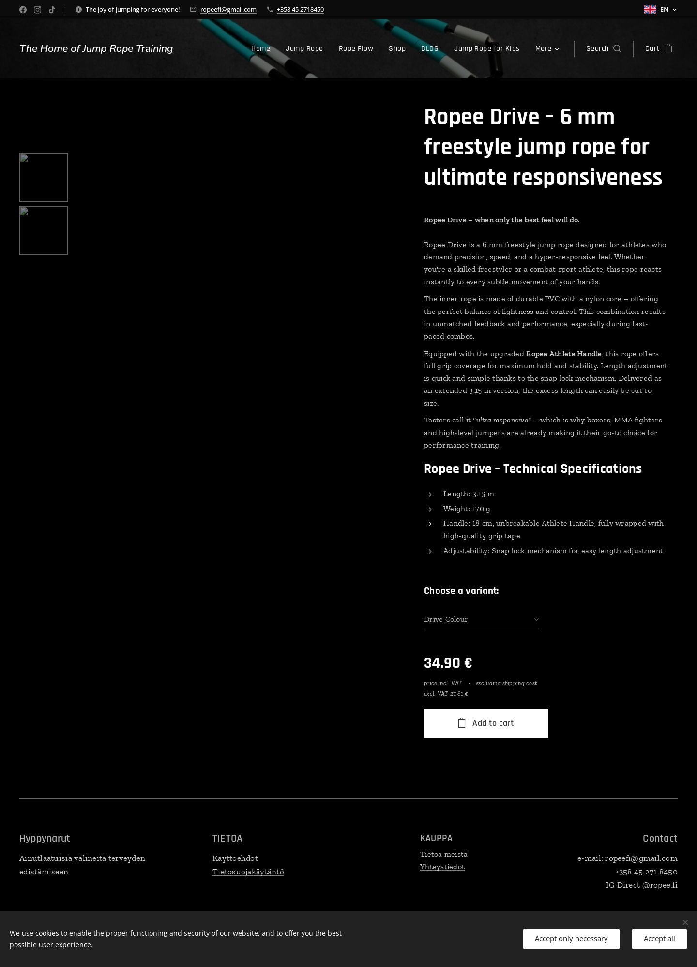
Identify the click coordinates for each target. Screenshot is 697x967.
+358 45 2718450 (300, 9)
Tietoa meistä (444, 853)
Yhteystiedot (442, 866)
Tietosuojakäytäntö (248, 871)
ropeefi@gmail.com (228, 9)
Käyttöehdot (235, 858)
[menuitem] (219, 49)
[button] (603, 49)
